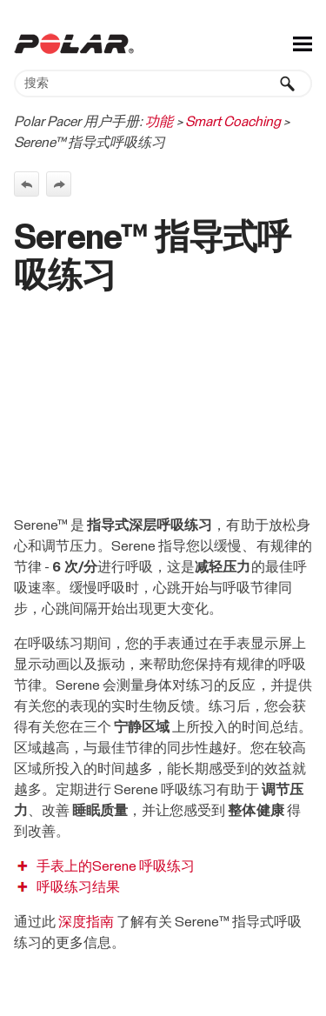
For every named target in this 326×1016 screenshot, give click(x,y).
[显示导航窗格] (302, 43)
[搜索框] (163, 83)
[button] (287, 83)
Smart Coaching (233, 122)
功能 (159, 122)
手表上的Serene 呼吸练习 (116, 866)
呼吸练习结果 (78, 887)
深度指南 (86, 922)
